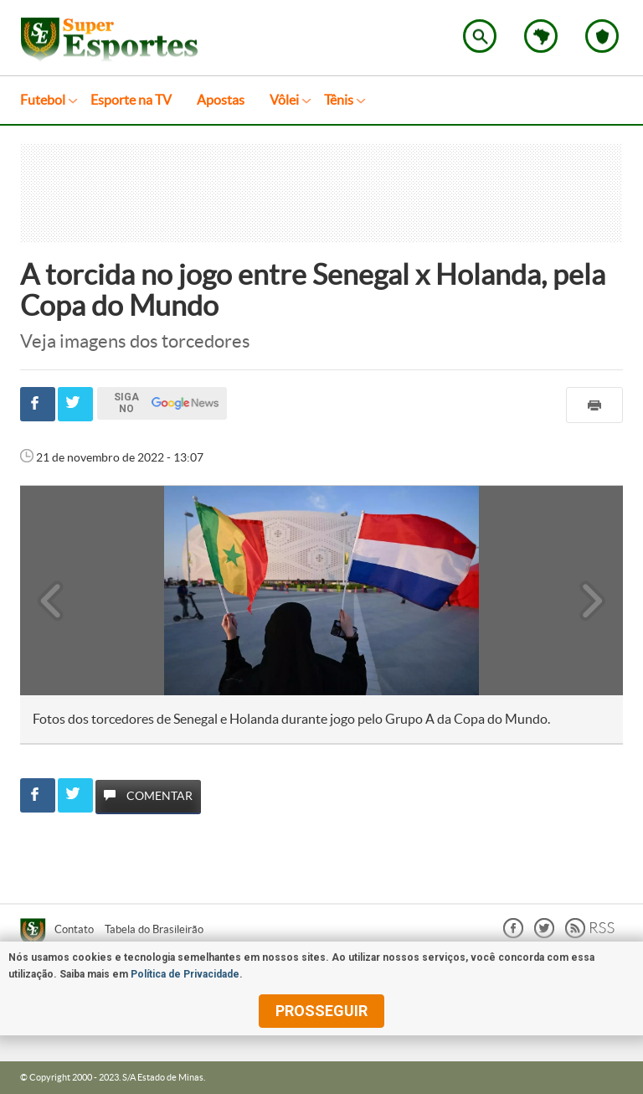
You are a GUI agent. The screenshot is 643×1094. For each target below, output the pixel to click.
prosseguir (321, 1010)
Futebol (42, 99)
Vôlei (284, 99)
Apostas (220, 99)
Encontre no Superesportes (479, 36)
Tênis (338, 99)
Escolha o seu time (602, 36)
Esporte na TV (131, 99)
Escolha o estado (541, 36)
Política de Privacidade (185, 974)
